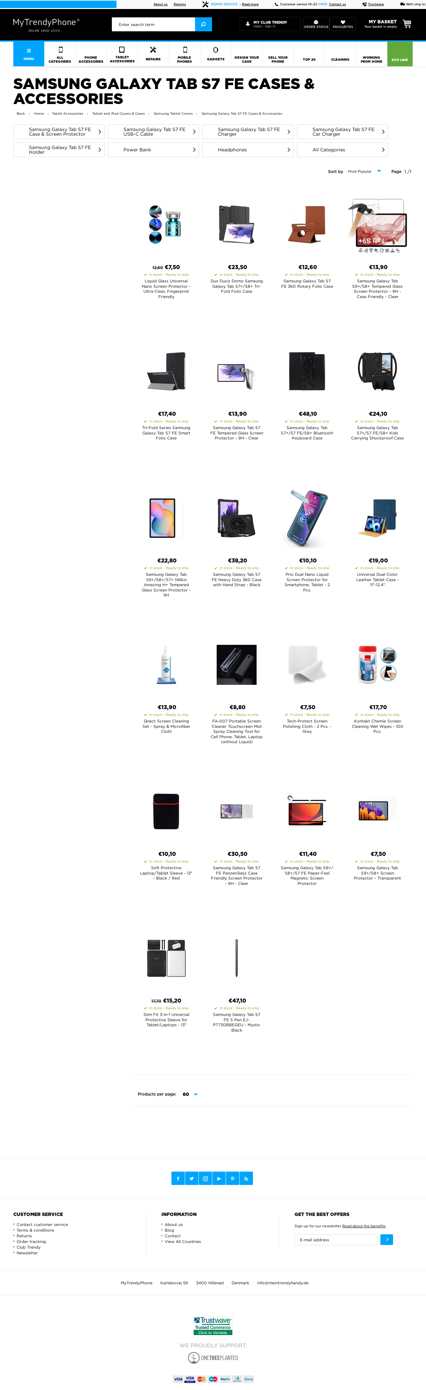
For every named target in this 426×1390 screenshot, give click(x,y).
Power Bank (137, 149)
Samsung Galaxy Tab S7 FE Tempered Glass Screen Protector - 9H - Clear (236, 432)
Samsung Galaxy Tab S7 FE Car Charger (343, 131)
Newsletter (27, 1253)
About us (160, 4)
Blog (169, 1230)
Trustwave (373, 4)
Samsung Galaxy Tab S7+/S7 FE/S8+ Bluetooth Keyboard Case (307, 432)
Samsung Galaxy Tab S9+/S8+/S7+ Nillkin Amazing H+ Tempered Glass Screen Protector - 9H (166, 584)
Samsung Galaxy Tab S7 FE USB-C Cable (154, 131)
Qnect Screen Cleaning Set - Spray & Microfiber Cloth (166, 726)
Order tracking (31, 1241)
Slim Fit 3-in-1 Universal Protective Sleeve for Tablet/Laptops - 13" (166, 1019)
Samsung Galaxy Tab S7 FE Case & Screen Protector (60, 131)
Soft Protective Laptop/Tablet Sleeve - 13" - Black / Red (166, 873)
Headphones (232, 149)
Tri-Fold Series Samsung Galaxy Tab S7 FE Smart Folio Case (166, 432)
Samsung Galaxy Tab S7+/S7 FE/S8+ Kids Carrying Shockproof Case (377, 432)
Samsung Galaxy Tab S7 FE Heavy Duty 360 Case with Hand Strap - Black (237, 579)
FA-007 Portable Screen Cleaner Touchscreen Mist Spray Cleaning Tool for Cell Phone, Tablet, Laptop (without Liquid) (237, 731)
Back (21, 113)
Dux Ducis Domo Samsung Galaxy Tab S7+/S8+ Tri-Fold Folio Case (237, 286)
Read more (250, 4)
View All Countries (183, 1241)
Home (39, 113)
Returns (180, 4)
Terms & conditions (35, 1230)
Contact (173, 1236)
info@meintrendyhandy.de (283, 1283)
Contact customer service (42, 1224)
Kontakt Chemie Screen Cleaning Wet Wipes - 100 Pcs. (377, 726)
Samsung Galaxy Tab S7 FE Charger (249, 131)
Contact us (337, 4)
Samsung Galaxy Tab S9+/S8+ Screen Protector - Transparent (377, 873)
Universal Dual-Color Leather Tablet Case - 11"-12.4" (377, 579)
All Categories (329, 149)
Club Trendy (29, 1247)
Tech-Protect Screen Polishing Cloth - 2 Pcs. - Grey (307, 726)
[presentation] (162, 24)
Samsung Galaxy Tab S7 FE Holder (60, 149)
